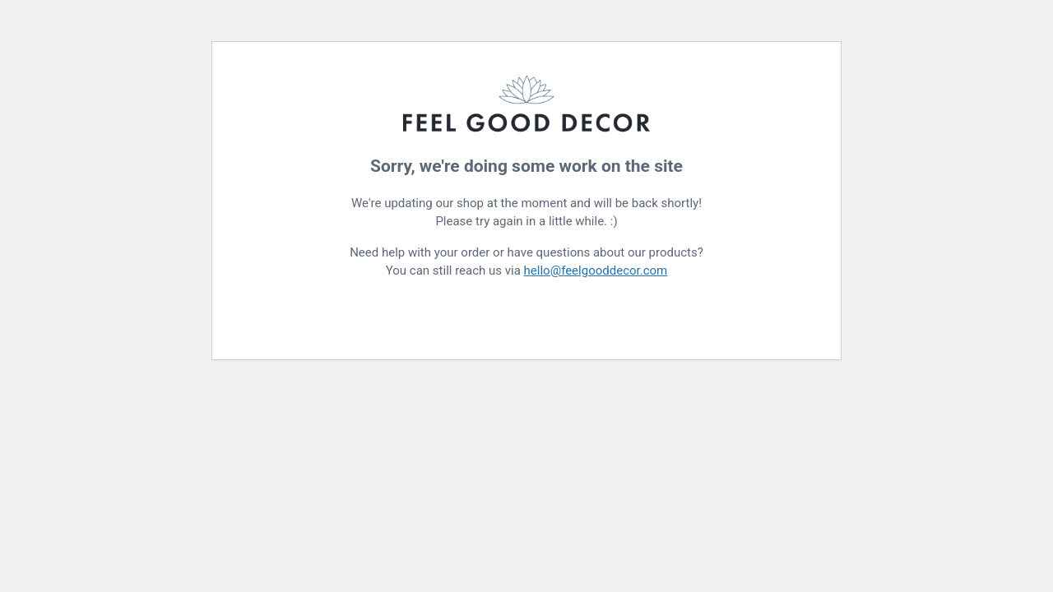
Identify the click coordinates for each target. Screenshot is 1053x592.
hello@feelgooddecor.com (596, 270)
